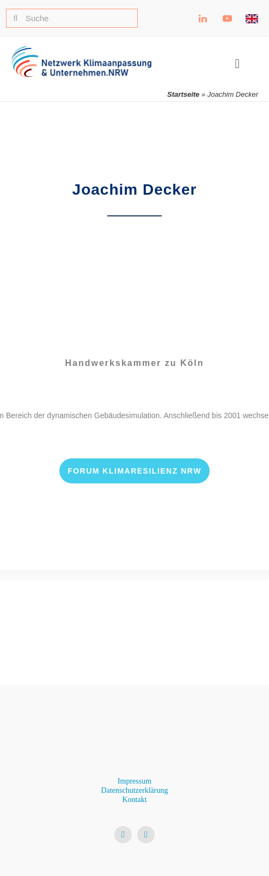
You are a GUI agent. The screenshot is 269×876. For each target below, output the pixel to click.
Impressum (134, 781)
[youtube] (146, 834)
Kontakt (134, 800)
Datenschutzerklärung (134, 790)
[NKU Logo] (81, 50)
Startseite (183, 94)
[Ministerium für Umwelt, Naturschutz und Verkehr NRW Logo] (134, 623)
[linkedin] (123, 834)
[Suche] (72, 18)
